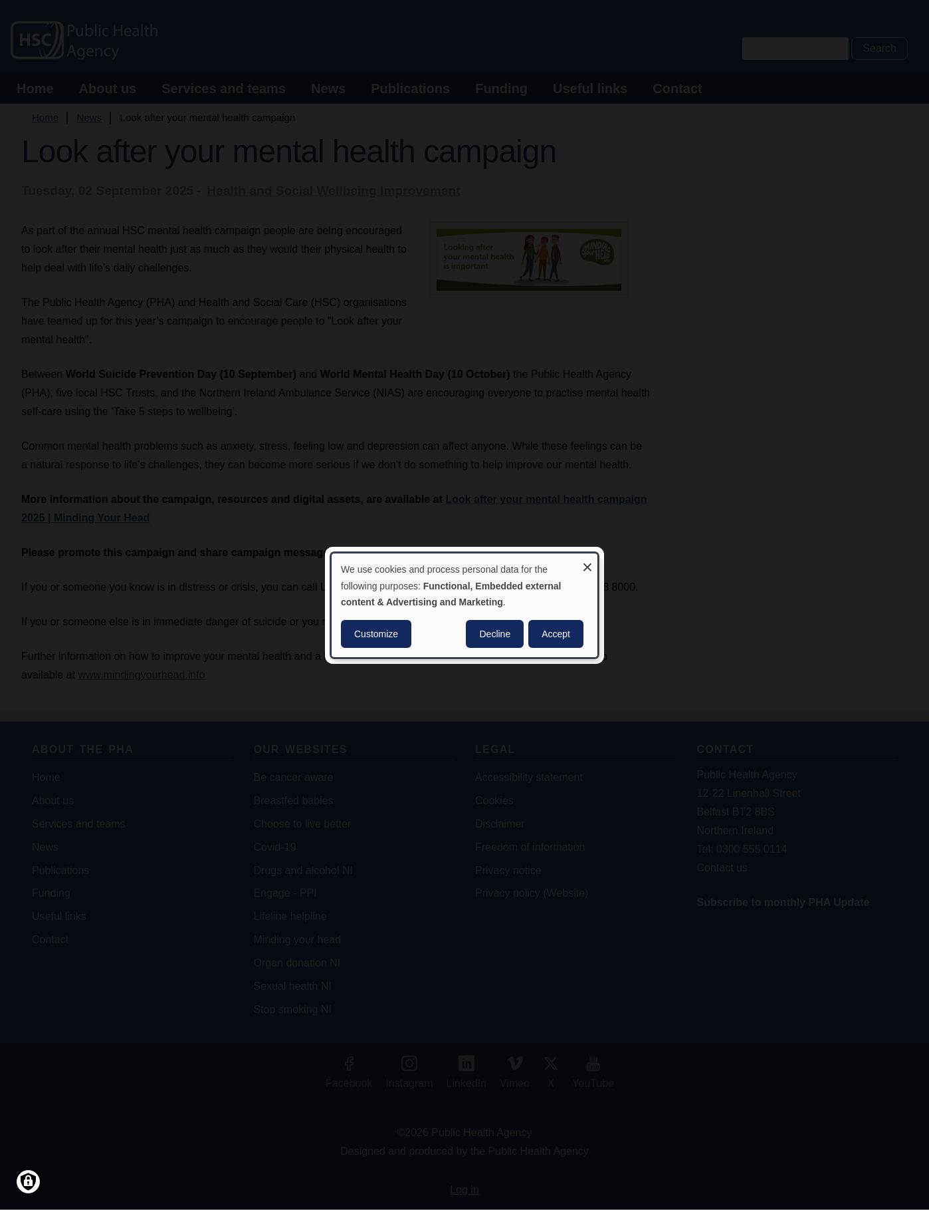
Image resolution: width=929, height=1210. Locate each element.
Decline (494, 634)
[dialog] (464, 605)
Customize (376, 634)
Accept (556, 634)
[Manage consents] (28, 1181)
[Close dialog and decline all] (587, 561)
